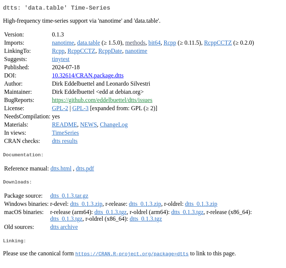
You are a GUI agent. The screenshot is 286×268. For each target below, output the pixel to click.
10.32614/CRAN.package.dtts (87, 77)
